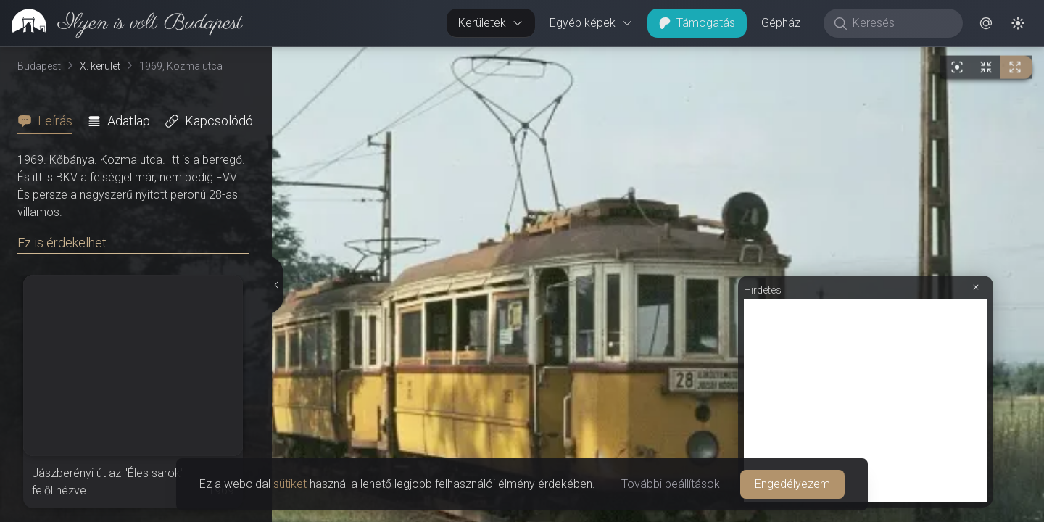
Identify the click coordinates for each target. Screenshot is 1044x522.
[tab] (49, 121)
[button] (986, 23)
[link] (121, 23)
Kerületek (490, 23)
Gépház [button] (780, 23)
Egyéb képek (591, 23)
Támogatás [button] (697, 23)
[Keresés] (900, 23)
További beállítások (670, 484)
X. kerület (100, 66)
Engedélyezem (792, 484)
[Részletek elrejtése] (274, 285)
